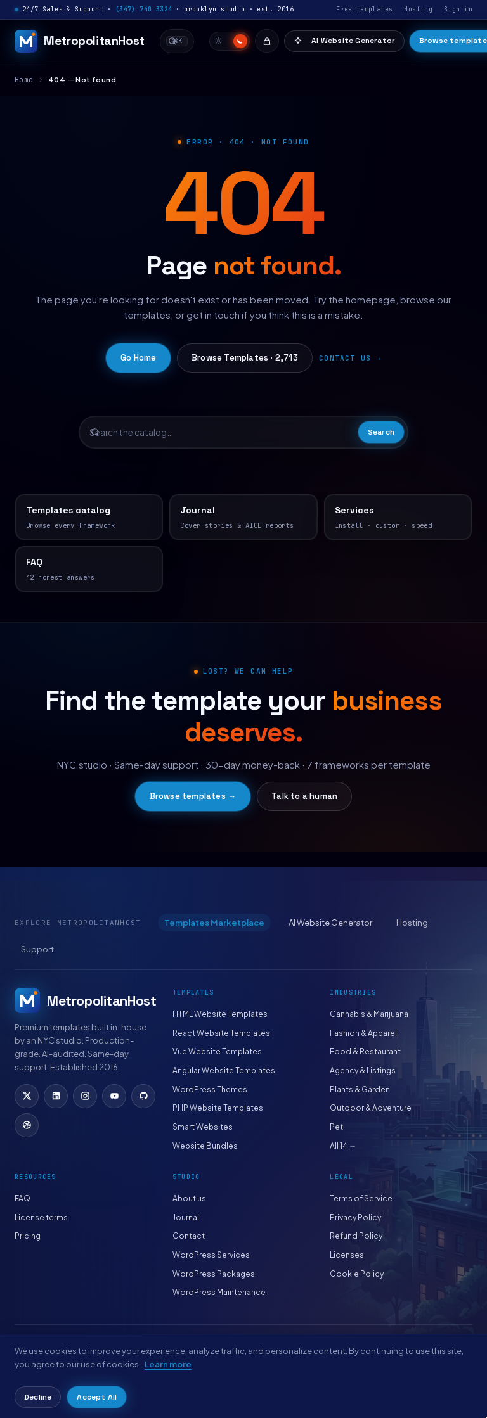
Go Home (138, 357)
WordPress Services (211, 1255)
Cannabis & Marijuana (369, 1014)
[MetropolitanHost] (80, 41)
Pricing (28, 1236)
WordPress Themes (209, 1089)
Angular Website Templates (223, 1070)
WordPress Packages (213, 1274)
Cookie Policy (357, 1274)
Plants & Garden (360, 1089)
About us (189, 1198)
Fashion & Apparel (363, 1033)
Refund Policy (356, 1236)
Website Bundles (205, 1146)
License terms (41, 1217)
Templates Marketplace (214, 922)
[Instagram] (85, 1096)
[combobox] (177, 41)
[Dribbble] (27, 1125)
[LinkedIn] (56, 1096)
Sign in (458, 9)
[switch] (229, 41)
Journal (185, 1217)
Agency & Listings (363, 1070)
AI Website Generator (344, 40)
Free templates (364, 9)
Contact (188, 1236)
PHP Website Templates (217, 1108)
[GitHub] (143, 1096)
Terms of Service (361, 1198)
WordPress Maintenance (219, 1292)
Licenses (347, 1255)
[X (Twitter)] (27, 1096)
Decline (37, 1397)
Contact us (345, 358)
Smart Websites (202, 1127)
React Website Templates (221, 1033)
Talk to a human (304, 796)
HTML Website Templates (220, 1014)
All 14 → (343, 1146)
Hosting (418, 9)
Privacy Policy (355, 1217)
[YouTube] (114, 1096)
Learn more (168, 1364)
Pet (336, 1127)
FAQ (22, 1198)
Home (24, 79)
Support (37, 949)
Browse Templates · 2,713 (245, 357)
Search (381, 432)
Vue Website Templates (217, 1051)
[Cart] (267, 41)
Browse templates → (193, 796)
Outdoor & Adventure (371, 1108)
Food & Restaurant (365, 1051)
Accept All (97, 1397)
